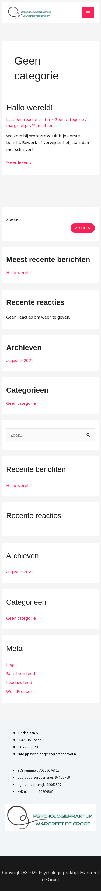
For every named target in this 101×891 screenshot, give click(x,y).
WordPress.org (20, 691)
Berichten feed (20, 673)
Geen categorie (69, 119)
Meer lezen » (19, 162)
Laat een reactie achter (28, 119)
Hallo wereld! (29, 107)
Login (11, 664)
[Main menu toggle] (88, 12)
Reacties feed (19, 682)
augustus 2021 (19, 360)
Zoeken (13, 219)
